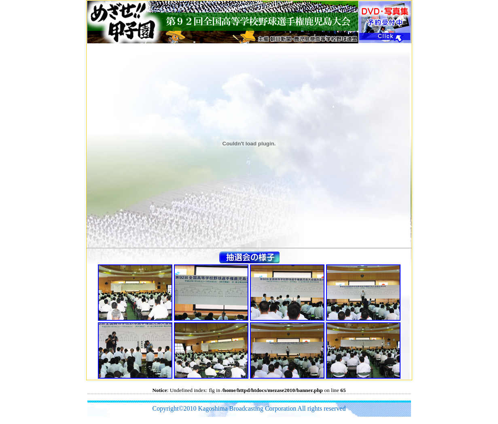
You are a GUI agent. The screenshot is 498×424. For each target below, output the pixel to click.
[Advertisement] (234, 397)
